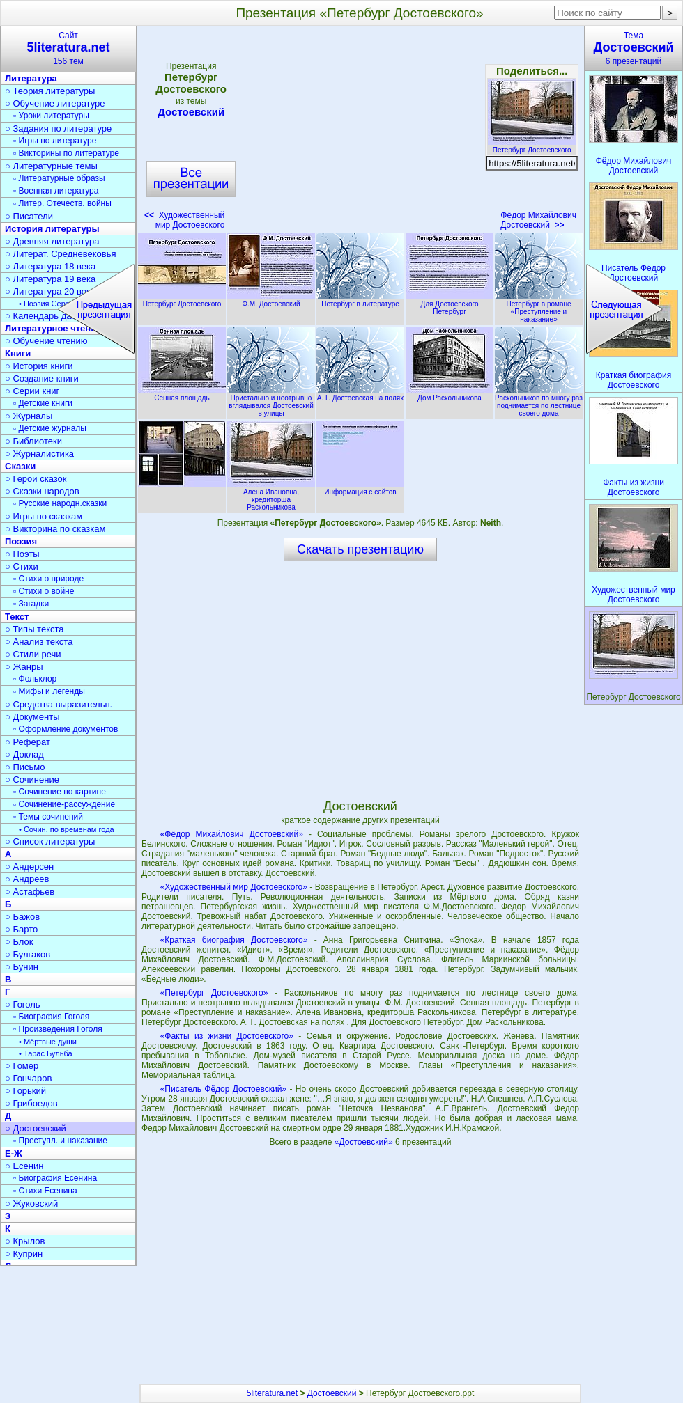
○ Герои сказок (36, 478)
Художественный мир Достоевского (184, 220)
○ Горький (25, 1090)
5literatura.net (272, 1393)
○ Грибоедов (31, 1103)
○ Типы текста (34, 629)
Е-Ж (13, 1153)
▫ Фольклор (34, 679)
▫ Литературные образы (59, 178)
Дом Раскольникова (449, 394)
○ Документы (32, 717)
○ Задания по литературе (58, 128)
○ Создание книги (42, 378)
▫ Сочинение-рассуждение (64, 804)
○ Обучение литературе (55, 103)
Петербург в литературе (360, 300)
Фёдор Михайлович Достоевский (538, 220)
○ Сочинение (32, 779)
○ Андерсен (29, 866)
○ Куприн (24, 1253)
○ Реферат (27, 742)
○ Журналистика (39, 453)
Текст (17, 616)
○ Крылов (25, 1241)
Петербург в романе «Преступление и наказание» (539, 307)
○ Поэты (22, 554)
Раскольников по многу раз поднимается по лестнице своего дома (539, 401)
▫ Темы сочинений (48, 817)
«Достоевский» (365, 1142)
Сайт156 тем (68, 48)
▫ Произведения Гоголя (57, 1029)
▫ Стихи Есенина (45, 1191)
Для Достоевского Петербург (449, 303)
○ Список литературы (50, 841)
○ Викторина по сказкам (55, 529)
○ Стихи (21, 566)
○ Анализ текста (38, 641)
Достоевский (191, 112)
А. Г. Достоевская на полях (360, 394)
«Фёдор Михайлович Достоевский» (231, 834)
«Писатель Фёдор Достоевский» (223, 1089)
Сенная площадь (182, 394)
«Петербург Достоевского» (214, 993)
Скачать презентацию (360, 549)
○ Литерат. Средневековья (60, 254)
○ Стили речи (33, 654)
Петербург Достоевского (532, 146)
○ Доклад (24, 754)
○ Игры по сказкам (43, 516)
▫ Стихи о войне (43, 591)
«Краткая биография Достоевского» (234, 940)
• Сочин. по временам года (66, 829)
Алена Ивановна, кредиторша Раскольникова (271, 495)
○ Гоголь (22, 1004)
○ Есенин (24, 1166)
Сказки (20, 466)
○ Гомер (21, 1065)
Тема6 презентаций (633, 48)
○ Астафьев (29, 891)
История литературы (52, 229)
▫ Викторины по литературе (66, 153)
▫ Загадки (31, 604)
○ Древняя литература (52, 241)
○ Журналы (28, 416)
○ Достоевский (35, 1128)
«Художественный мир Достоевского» (233, 887)
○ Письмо (25, 767)
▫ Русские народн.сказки (60, 503)
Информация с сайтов (360, 488)
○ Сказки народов (42, 491)
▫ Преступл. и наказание (60, 1140)
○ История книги (39, 366)
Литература (31, 78)
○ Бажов (22, 916)
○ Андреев (27, 879)
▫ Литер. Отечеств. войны (62, 203)
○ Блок (19, 941)
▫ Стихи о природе (48, 578)
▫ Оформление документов (65, 729)
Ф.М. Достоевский (271, 300)
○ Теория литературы (50, 91)
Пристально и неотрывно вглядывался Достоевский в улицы (271, 401)
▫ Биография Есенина (55, 1178)
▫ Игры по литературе (54, 141)
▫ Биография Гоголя (51, 1016)
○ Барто (21, 929)
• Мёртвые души (48, 1041)
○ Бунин (21, 967)
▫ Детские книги (42, 403)
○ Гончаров (28, 1078)
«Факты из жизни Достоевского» (226, 1036)
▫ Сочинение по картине (59, 792)
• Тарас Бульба (45, 1053)
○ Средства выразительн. (58, 704)
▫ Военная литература (55, 191)
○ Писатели (29, 216)
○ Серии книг (32, 391)
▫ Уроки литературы (51, 115)
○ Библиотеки (33, 441)
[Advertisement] (362, 132)
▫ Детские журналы (49, 428)
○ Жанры (24, 666)
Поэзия (21, 541)
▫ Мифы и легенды (49, 691)
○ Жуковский (31, 1203)
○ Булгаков (27, 954)
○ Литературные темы (51, 166)
